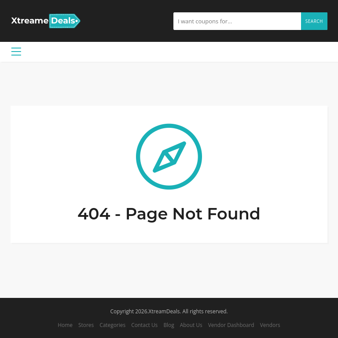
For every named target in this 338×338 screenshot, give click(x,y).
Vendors (270, 324)
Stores (86, 324)
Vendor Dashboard (231, 324)
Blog (168, 324)
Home (65, 324)
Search (314, 21)
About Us (191, 324)
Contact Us (144, 324)
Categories (112, 324)
